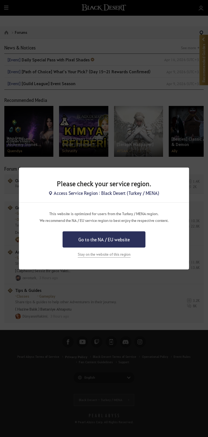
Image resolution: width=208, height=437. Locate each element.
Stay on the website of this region (104, 254)
